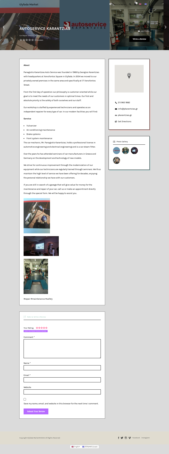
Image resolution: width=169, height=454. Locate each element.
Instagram (126, 439)
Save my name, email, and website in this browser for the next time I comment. (61, 403)
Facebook (118, 439)
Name (27, 363)
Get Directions (124, 121)
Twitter (122, 439)
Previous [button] (3, 27)
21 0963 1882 (124, 102)
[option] (85, 25)
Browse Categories (119, 4)
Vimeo (129, 439)
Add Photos (144, 29)
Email (27, 375)
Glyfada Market (28, 4)
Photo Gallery (122, 141)
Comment (29, 337)
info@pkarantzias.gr (128, 109)
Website (27, 387)
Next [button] (165, 27)
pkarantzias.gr (125, 115)
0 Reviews (39, 40)
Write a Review (136, 38)
